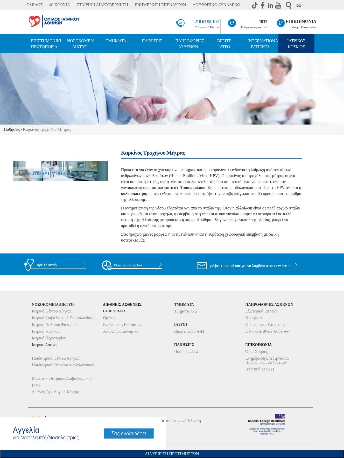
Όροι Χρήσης (256, 351)
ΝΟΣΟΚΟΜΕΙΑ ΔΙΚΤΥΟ (81, 44)
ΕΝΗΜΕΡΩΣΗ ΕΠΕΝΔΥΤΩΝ (160, 5)
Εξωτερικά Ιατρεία (261, 311)
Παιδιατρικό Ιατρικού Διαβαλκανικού (63, 365)
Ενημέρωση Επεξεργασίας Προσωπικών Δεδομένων (267, 360)
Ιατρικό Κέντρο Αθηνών (52, 311)
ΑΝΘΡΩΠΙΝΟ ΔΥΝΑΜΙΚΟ (216, 5)
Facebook (262, 5)
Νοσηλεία (253, 318)
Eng (299, 5)
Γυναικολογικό (41, 172)
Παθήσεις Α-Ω (186, 351)
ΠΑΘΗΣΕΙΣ (152, 41)
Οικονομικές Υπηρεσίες (265, 324)
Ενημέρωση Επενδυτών (122, 324)
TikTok (255, 5)
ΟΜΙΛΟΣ (34, 5)
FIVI (36, 385)
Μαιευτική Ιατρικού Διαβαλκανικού (62, 378)
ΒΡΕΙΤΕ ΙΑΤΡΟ (224, 44)
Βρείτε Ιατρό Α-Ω (189, 331)
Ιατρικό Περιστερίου (49, 338)
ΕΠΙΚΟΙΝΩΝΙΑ (300, 21)
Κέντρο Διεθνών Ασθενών (267, 331)
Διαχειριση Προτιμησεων (172, 454)
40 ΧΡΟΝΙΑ (59, 5)
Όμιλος (109, 318)
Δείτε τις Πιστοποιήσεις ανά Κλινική (170, 420)
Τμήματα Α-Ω (186, 311)
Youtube (278, 5)
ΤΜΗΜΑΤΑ (116, 41)
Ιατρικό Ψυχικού (46, 331)
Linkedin (270, 5)
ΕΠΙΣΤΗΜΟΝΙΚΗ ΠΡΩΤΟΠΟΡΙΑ (46, 44)
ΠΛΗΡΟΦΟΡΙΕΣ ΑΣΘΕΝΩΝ (189, 44)
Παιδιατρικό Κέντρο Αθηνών (56, 358)
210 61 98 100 (207, 21)
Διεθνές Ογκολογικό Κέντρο (55, 392)
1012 (263, 21)
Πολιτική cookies (259, 369)
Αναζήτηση (288, 5)
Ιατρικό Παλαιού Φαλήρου (54, 324)
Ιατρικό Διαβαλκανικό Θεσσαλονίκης (63, 318)
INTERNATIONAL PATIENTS (263, 44)
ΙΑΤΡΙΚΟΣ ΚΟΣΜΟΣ (296, 44)
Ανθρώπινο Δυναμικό (120, 331)
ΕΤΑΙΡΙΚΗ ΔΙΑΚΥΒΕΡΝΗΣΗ (102, 5)
